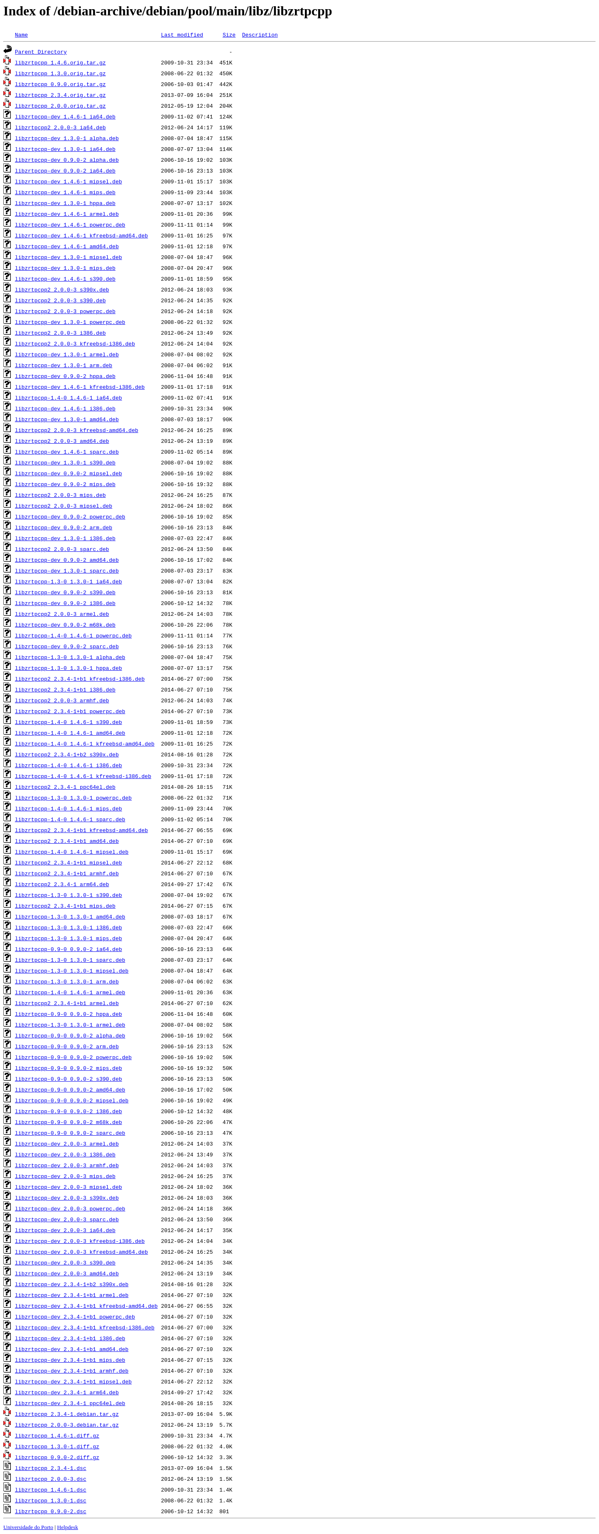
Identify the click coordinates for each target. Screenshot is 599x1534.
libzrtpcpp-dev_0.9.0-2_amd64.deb (67, 559)
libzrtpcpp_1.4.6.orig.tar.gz (60, 62)
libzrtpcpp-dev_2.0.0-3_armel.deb (67, 1143)
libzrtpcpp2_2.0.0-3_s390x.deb (62, 289)
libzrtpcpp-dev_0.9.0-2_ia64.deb (65, 170)
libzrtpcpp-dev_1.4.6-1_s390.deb (65, 278)
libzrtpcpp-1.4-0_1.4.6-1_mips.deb (68, 808)
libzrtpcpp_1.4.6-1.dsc (51, 1489)
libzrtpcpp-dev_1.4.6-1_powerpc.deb (70, 224)
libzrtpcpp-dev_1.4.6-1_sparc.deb (67, 451)
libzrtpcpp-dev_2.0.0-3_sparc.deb (67, 1219)
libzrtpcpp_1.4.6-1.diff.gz (57, 1435)
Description (260, 34)
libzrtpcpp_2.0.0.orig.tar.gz (60, 105)
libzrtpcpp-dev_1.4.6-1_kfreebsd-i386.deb (80, 386)
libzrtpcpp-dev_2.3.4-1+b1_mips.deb (70, 1360)
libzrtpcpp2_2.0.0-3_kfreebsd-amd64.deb (76, 430)
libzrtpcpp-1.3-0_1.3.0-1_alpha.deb (70, 657)
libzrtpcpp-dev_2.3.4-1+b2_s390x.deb (72, 1284)
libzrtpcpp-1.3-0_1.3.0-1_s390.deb (68, 895)
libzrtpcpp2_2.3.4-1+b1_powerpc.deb (70, 711)
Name (21, 34)
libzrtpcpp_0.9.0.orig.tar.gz (60, 84)
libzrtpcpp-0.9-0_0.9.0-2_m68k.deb (68, 1122)
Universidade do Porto (28, 1527)
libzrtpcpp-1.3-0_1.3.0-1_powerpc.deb (73, 797)
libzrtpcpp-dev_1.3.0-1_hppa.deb (65, 203)
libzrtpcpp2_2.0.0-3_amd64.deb (62, 441)
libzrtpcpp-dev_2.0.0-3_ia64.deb (65, 1230)
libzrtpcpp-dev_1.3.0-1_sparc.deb (67, 570)
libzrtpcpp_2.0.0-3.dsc (51, 1478)
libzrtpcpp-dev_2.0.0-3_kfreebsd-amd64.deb (81, 1251)
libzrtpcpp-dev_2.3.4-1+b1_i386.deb (70, 1338)
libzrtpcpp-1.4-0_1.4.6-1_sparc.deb (70, 819)
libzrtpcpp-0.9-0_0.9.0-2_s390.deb (68, 1078)
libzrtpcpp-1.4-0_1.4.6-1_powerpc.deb (73, 635)
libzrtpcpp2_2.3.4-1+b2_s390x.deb (67, 754)
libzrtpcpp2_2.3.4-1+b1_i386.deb (65, 689)
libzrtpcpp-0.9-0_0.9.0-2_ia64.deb (68, 949)
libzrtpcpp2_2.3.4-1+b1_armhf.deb (67, 873)
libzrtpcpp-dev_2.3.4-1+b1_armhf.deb (72, 1370)
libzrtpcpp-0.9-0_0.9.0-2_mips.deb (68, 1068)
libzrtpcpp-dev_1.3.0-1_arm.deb (63, 365)
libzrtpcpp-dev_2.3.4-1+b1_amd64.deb (72, 1349)
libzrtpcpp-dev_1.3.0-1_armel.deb (67, 354)
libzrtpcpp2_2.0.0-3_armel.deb (62, 614)
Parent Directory (41, 51)
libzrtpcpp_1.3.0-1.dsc (51, 1500)
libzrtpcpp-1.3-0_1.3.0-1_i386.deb (68, 927)
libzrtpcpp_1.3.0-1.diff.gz (57, 1446)
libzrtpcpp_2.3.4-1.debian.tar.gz (67, 1414)
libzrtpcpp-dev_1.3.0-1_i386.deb (65, 538)
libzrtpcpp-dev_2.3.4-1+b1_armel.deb (72, 1295)
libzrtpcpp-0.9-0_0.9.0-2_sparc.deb (70, 1132)
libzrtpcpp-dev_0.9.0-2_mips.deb (65, 484)
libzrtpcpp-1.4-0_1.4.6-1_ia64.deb (68, 397)
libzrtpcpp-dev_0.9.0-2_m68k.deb (65, 624)
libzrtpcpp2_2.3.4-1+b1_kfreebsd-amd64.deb (81, 830)
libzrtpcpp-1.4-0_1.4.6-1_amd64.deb (70, 732)
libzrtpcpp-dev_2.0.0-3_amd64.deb (67, 1273)
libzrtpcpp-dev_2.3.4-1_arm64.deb (67, 1392)
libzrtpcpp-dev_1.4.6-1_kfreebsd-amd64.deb (81, 235)
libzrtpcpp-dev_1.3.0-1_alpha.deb (67, 138)
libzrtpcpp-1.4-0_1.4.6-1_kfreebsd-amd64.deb (84, 743)
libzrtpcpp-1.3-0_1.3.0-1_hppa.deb (68, 668)
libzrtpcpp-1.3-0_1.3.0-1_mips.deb (68, 938)
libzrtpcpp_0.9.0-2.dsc (51, 1511)
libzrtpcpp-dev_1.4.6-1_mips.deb (65, 192)
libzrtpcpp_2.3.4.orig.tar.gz (60, 95)
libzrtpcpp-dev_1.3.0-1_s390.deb (65, 462)
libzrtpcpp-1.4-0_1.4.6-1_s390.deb (68, 722)
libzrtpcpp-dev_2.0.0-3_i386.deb (65, 1154)
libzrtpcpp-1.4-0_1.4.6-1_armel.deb (70, 992)
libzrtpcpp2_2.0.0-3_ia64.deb (60, 127)
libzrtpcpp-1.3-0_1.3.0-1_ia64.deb (68, 581)
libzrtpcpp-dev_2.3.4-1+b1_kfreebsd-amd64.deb (86, 1305)
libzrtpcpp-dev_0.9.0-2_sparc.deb (67, 646)
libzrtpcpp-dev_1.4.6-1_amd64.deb (67, 246)
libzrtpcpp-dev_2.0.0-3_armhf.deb (67, 1165)
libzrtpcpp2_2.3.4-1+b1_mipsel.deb (68, 862)
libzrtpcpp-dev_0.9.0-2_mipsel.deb (68, 473)
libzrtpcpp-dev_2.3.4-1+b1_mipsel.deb (73, 1381)
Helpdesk (67, 1527)
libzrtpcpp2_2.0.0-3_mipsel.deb (63, 505)
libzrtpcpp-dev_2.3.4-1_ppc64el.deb (70, 1403)
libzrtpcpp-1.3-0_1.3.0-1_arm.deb (67, 981)
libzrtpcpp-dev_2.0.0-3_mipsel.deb (68, 1187)
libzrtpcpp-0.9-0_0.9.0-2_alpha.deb (70, 1035)
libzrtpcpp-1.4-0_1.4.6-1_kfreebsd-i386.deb (83, 776)
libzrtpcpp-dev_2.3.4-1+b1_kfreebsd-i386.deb (84, 1327)
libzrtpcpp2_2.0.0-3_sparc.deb (62, 549)
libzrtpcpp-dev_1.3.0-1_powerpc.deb (70, 322)
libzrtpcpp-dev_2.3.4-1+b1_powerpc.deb (75, 1316)
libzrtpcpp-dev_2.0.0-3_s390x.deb (67, 1197)
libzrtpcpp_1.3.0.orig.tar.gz (60, 73)
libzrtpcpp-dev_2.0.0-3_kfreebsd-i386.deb (80, 1241)
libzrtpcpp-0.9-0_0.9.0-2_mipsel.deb (72, 1100)
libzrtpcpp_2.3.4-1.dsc (51, 1468)
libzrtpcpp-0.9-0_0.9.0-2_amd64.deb (70, 1089)
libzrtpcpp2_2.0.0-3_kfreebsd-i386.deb (75, 343)
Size (229, 34)
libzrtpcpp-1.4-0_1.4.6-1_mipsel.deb (72, 851)
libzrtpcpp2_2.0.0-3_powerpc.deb (65, 311)
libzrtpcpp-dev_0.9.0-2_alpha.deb (67, 159)
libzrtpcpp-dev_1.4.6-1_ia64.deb (65, 116)
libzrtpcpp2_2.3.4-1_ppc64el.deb (65, 786)
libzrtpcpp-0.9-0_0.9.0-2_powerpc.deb (73, 1057)
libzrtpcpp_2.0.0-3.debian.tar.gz (67, 1424)
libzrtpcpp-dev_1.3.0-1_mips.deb (65, 268)
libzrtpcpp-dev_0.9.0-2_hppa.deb (65, 376)
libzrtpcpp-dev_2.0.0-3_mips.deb (65, 1176)
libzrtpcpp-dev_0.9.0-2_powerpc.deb (70, 516)
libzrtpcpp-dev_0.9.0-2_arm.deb (63, 527)
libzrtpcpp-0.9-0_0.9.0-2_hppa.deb (68, 1014)
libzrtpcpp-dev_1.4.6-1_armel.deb (67, 213)
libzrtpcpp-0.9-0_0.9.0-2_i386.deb (68, 1111)
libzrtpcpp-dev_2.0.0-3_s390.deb (65, 1262)
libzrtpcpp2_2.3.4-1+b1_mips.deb (65, 905)
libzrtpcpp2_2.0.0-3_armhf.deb (62, 700)
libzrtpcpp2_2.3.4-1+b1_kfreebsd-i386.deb (80, 678)
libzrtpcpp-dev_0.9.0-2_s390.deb (65, 592)
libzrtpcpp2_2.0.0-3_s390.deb (60, 300)
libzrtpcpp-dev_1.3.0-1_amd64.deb (67, 419)
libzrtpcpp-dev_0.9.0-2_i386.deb (65, 603)
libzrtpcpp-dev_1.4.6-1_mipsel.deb (68, 181)
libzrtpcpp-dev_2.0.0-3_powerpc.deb (70, 1208)
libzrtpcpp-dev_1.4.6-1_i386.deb (65, 408)
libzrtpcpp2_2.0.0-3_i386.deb (60, 332)
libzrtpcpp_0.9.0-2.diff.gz (57, 1457)
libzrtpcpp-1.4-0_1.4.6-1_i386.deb (68, 765)
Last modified (182, 34)
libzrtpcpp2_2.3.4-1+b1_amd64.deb (67, 841)
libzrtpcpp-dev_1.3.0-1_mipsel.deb (68, 257)
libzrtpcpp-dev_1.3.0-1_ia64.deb (65, 149)
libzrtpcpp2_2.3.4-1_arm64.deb (62, 884)
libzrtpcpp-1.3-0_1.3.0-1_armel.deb (70, 1024)
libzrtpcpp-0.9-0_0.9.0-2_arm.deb (67, 1046)
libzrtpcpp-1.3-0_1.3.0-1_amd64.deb (70, 916)
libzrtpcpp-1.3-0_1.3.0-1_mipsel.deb (72, 970)
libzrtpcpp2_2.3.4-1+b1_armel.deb (67, 1003)
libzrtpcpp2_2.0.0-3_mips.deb (60, 495)
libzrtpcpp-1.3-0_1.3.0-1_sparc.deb (70, 959)
